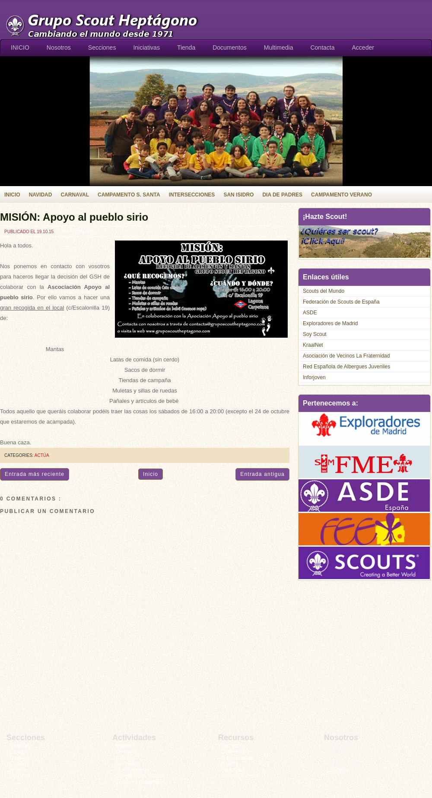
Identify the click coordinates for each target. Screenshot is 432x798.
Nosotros (59, 47)
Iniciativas (146, 47)
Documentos (230, 47)
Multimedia (278, 47)
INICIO (20, 47)
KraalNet (313, 345)
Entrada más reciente (34, 474)
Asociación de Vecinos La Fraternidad (346, 356)
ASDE (310, 313)
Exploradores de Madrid (330, 323)
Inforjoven (314, 377)
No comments (77, 231)
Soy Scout (315, 334)
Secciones (102, 47)
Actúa (42, 455)
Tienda (186, 47)
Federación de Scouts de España (341, 302)
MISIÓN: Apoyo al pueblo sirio (74, 217)
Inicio (150, 474)
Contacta (322, 47)
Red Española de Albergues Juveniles (346, 367)
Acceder (363, 47)
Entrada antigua (262, 474)
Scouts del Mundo (323, 291)
